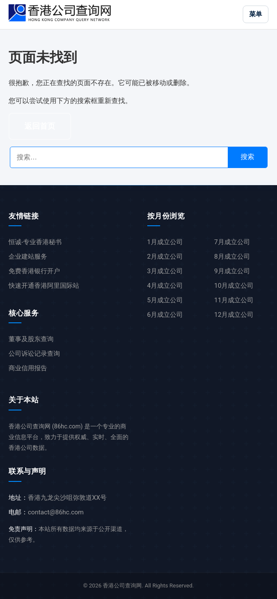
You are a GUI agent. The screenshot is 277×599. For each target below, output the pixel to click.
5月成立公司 (165, 300)
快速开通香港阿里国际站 (44, 285)
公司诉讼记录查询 (34, 353)
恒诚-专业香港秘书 (35, 242)
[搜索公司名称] (119, 157)
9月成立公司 (232, 271)
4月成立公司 (165, 285)
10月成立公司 (233, 285)
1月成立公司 (165, 242)
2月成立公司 (165, 256)
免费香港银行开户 (34, 271)
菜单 (255, 14)
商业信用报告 (28, 368)
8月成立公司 (232, 256)
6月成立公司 (165, 315)
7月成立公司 (232, 242)
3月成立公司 (165, 271)
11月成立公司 (233, 300)
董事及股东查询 (31, 339)
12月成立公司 (233, 315)
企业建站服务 (28, 256)
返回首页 (39, 126)
